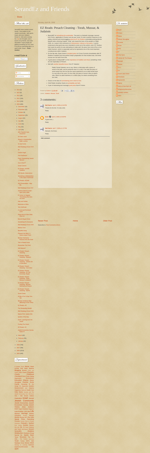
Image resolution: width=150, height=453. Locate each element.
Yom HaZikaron (22, 155)
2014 (18, 90)
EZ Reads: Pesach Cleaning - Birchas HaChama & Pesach (25, 284)
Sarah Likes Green (123, 73)
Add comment (45, 138)
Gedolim (31, 386)
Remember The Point (24, 245)
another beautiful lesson (61, 64)
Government (19, 388)
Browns (24, 370)
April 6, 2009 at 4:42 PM (59, 105)
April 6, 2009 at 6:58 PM (59, 117)
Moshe (17, 417)
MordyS (31, 415)
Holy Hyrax (19, 392)
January (20, 341)
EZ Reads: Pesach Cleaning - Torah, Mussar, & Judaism (24, 278)
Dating (32, 376)
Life (32, 411)
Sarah (27, 427)
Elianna (25, 380)
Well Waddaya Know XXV (25, 188)
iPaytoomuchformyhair (125, 89)
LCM (25, 411)
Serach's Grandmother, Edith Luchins (25, 140)
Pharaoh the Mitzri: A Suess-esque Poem (24, 234)
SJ (24, 427)
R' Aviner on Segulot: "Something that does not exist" (25, 196)
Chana (24, 372)
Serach (31, 429)
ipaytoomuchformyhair (21, 447)
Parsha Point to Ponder (27, 421)
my (18, 39)
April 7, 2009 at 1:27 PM (59, 128)
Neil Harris (48, 105)
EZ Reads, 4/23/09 (23, 180)
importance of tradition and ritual (80, 60)
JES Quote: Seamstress (25, 173)
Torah (57, 93)
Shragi (32, 433)
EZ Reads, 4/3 (22, 305)
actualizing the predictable (65, 35)
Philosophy (17, 423)
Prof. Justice (18, 425)
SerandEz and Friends (42, 9)
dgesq (120, 83)
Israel (25, 398)
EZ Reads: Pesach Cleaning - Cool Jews (25, 266)
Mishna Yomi (22, 227)
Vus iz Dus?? (22, 163)
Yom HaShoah (22, 207)
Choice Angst (22, 152)
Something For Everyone (25, 222)
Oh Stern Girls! (22, 136)
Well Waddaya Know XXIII (26, 311)
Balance (31, 368)
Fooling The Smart (23, 324)
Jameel (31, 398)
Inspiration (18, 398)
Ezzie (47, 117)
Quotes (25, 425)
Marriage (24, 413)
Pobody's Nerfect (27, 423)
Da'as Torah (25, 376)
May (19, 127)
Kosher (20, 411)
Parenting (30, 419)
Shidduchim (19, 433)
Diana (120, 36)
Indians (31, 396)
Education (18, 380)
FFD (119, 48)
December (21, 106)
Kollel (16, 411)
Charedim (30, 372)
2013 (18, 92)
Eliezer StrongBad (123, 39)
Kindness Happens (28, 409)
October (20, 112)
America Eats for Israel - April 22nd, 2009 (25, 191)
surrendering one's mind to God (71, 80)
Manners (17, 413)
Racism (31, 425)
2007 (18, 347)
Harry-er (23, 390)
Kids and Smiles (23, 201)
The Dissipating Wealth (25, 308)
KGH (16, 409)
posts (74, 85)
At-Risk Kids (19, 368)
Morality (25, 415)
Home (19, 17)
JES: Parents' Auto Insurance (23, 132)
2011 (18, 98)
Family (17, 384)
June (20, 124)
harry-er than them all (124, 86)
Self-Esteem (25, 429)
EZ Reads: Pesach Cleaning (23, 251)
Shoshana (27, 433)
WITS (27, 441)
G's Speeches (23, 386)
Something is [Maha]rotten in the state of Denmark (26, 176)
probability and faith (74, 83)
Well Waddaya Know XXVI (26, 147)
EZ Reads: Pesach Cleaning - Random (24, 256)
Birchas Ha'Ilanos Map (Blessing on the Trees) (25, 301)
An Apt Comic (22, 144)
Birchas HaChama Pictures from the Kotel (25, 238)
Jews (24, 407)
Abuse (27, 366)
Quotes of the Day (23, 317)
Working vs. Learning (21, 444)
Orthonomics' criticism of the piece (81, 43)
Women (27, 443)
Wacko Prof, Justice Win (25, 314)
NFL (26, 417)
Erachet (25, 382)
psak (70, 85)
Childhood (30, 374)
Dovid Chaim (22, 293)
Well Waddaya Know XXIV (26, 225)
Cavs (20, 372)
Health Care (30, 390)
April (19, 129)
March (20, 335)
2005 (18, 353)
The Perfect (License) (27, 439)
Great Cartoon (22, 165)
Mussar (53, 93)
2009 (18, 104)
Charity (17, 374)
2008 (18, 345)
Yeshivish (31, 445)
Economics (30, 378)
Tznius (22, 441)
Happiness (18, 390)
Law (28, 411)
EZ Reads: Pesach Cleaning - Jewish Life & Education (25, 261)
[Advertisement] (75, 204)
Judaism (47, 93)
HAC (26, 388)
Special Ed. (18, 435)
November (21, 109)
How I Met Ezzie (29, 394)
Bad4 (26, 368)
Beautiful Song (22, 230)
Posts (18, 73)
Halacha (31, 388)
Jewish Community (24, 400)
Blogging (18, 370)
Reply (47, 110)
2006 (18, 350)
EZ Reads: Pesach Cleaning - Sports (24, 289)
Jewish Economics (21, 403)
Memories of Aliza (23, 204)
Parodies (17, 421)
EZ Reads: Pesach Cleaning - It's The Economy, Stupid (24, 272)
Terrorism (23, 437)
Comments (20, 76)
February (21, 338)
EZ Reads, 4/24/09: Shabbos (23, 169)
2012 (18, 95)
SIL (21, 427)
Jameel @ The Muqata (125, 58)
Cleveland (18, 376)
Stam (32, 435)
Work (32, 443)
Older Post (107, 221)
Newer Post (43, 221)
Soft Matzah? (22, 248)
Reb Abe (17, 427)
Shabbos (31, 431)
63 (18, 150)
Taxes (16, 437)
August (20, 118)
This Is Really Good (24, 242)
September (21, 115)
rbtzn (119, 95)
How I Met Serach (21, 396)
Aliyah (32, 366)
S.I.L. (119, 67)
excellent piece (71, 53)
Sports (26, 435)
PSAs (23, 419)
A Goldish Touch (19, 366)
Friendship (24, 384)
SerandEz (18, 431)
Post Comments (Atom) (53, 225)
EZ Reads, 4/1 (22, 327)
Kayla (20, 409)
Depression (18, 378)
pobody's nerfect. (123, 92)
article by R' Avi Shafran (77, 39)
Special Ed (121, 80)
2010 (18, 101)
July (19, 121)
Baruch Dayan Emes (24, 219)
